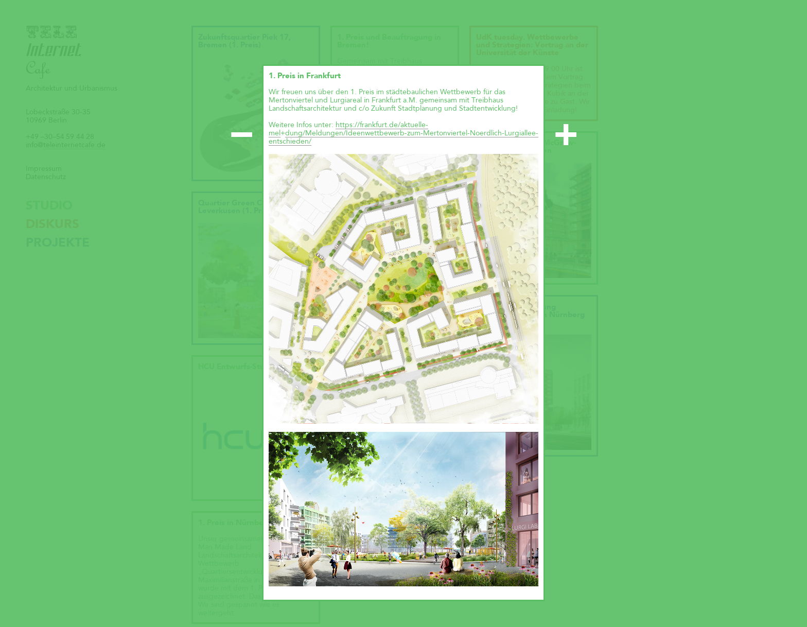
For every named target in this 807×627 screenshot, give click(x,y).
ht (339, 125)
